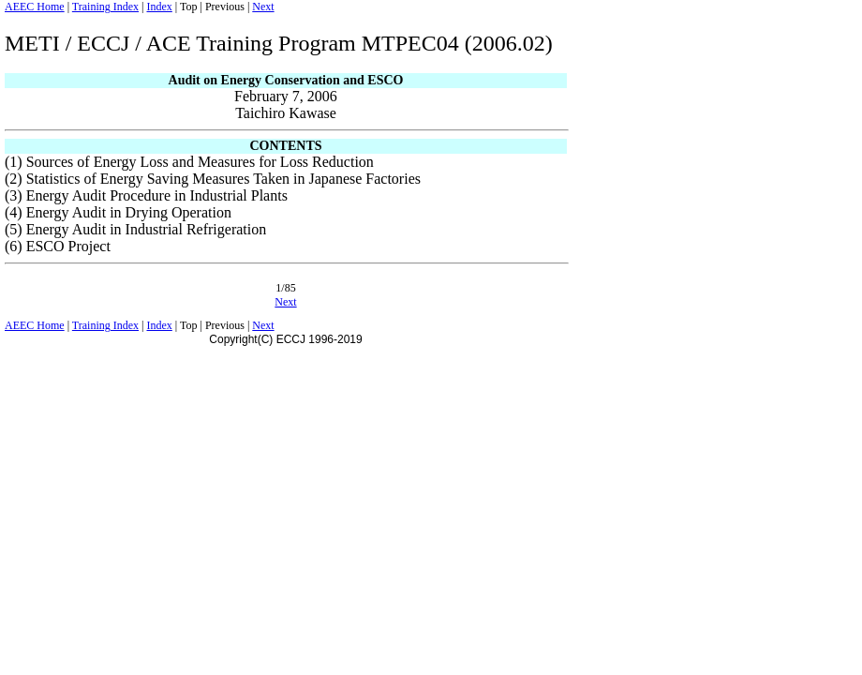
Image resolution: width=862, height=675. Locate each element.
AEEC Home (35, 6)
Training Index (105, 6)
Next (263, 6)
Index (158, 6)
